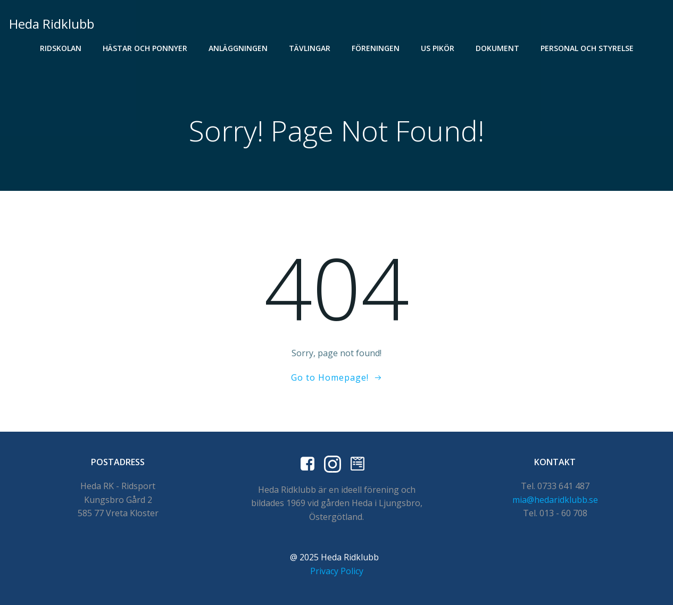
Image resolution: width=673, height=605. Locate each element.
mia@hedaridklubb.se (555, 500)
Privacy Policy (336, 571)
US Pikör (437, 48)
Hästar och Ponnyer (145, 48)
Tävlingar (309, 48)
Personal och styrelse (587, 48)
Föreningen (376, 48)
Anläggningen (238, 48)
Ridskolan (60, 48)
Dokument (497, 48)
